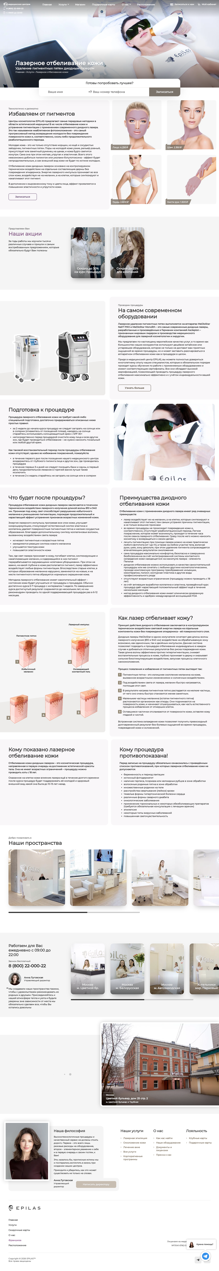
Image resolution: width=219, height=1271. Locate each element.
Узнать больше (134, 388)
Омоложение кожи (134, 1145)
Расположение (146, 12)
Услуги (63, 12)
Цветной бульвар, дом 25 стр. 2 (129, 1098)
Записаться (22, 196)
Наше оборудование (168, 1145)
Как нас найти (164, 1140)
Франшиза (14, 1240)
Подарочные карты (103, 12)
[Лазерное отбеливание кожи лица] (137, 125)
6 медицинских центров (18, 4)
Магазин (80, 12)
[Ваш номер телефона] (119, 92)
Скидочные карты (19, 1230)
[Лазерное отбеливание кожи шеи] (191, 125)
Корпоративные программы (133, 1160)
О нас (125, 12)
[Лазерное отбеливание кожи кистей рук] (191, 179)
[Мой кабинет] (207, 12)
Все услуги (129, 1154)
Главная (47, 12)
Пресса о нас (163, 1157)
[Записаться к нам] (182, 12)
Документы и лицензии (164, 1151)
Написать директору (96, 1186)
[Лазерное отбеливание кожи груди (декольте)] (137, 179)
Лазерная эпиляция (135, 1140)
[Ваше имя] (66, 92)
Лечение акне (131, 1149)
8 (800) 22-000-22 (14, 8)
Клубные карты (198, 1140)
